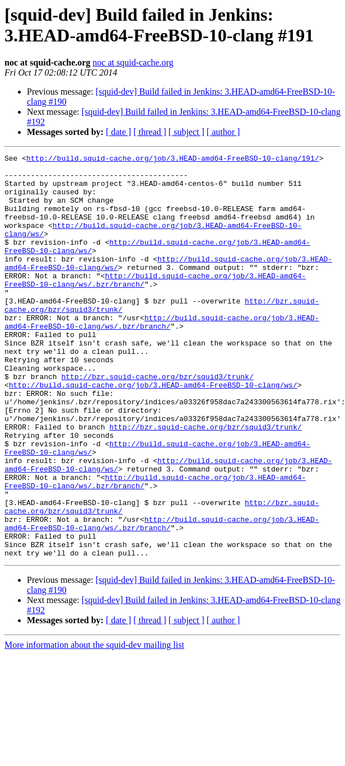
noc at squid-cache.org (132, 62)
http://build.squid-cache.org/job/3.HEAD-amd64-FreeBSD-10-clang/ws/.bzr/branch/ (161, 356)
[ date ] (118, 132)
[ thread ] (149, 132)
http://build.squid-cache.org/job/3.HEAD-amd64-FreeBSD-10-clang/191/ (172, 160)
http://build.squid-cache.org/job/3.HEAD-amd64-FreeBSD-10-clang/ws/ (153, 432)
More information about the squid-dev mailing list (94, 725)
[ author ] (223, 132)
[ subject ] (186, 132)
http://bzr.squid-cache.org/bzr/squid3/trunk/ (157, 422)
